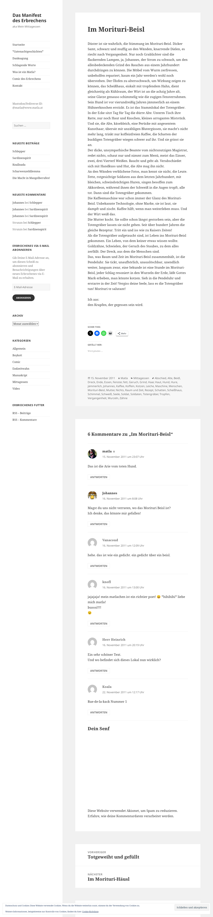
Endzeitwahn (20, 368)
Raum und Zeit (134, 390)
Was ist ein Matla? (23, 72)
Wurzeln (113, 398)
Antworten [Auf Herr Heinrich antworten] (98, 671)
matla (107, 451)
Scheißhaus (174, 390)
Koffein (129, 386)
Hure (174, 382)
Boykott (17, 355)
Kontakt (17, 85)
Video (16, 388)
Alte (170, 378)
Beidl (177, 378)
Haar (151, 382)
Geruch (133, 382)
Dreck (91, 382)
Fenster (117, 382)
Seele (116, 394)
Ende (100, 382)
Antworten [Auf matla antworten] (98, 477)
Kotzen (140, 386)
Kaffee (120, 386)
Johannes (18, 202)
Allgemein (18, 348)
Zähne (123, 398)
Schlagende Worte (24, 65)
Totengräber (150, 394)
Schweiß (106, 394)
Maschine (161, 386)
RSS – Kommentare (24, 420)
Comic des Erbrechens (26, 79)
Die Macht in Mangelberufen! (31, 178)
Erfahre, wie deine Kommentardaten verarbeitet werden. (131, 816)
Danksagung (20, 58)
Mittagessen (20, 382)
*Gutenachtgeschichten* (27, 51)
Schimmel (94, 394)
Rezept (149, 390)
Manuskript (19, 375)
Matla (124, 378)
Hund (166, 382)
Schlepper (18, 151)
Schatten (160, 390)
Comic (16, 362)
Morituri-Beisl (96, 390)
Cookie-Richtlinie (90, 911)
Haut (158, 382)
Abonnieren (23, 297)
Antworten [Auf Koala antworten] (98, 712)
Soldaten (136, 394)
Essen (107, 382)
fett (125, 382)
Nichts (120, 390)
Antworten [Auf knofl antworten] (98, 623)
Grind (143, 382)
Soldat (125, 394)
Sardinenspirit (21, 158)
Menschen (175, 386)
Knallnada (18, 164)
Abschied (160, 378)
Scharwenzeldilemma (26, 171)
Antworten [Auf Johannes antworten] (98, 524)
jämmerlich (95, 386)
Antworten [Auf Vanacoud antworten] (98, 566)
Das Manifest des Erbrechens (29, 17)
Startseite (18, 44)
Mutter (110, 390)
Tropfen (165, 394)
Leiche (150, 386)
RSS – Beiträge (21, 413)
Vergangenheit (97, 398)
